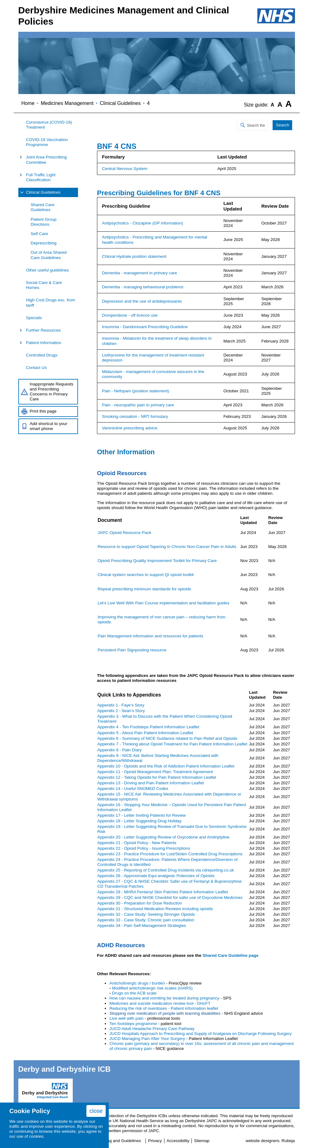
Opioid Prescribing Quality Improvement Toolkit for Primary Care (157, 560)
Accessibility (178, 1140)
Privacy (155, 1140)
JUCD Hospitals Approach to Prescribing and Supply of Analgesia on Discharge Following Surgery (200, 1033)
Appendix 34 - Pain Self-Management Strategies (141, 925)
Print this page (43, 411)
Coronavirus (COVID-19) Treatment (49, 125)
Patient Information (43, 342)
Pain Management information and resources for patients (150, 636)
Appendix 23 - (169, 854)
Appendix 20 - (163, 837)
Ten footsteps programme (133, 1023)
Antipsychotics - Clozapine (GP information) (142, 223)
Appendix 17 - (141, 815)
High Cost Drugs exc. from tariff (50, 302)
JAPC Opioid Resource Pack (124, 532)
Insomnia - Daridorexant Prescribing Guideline (145, 326)
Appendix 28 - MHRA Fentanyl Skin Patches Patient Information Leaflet (162, 892)
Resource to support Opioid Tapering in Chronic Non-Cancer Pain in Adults (167, 546)
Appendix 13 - (150, 783)
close (96, 1111)
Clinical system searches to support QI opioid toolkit (146, 574)
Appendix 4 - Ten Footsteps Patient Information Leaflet (148, 727)
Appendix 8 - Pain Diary (119, 750)
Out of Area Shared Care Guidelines (49, 255)
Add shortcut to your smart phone (48, 426)
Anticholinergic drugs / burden (137, 983)
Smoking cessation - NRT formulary (135, 416)
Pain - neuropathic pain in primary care (138, 405)
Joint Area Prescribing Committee (46, 159)
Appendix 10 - (165, 766)
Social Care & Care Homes (44, 285)
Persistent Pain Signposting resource (132, 650)
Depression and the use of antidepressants (142, 301)
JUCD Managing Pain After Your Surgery (147, 1038)
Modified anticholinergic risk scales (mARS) (152, 988)
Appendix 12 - (156, 777)
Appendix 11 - (155, 771)
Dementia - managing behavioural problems (142, 287)
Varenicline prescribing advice (129, 428)
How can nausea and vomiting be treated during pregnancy (164, 998)
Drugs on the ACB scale (134, 993)
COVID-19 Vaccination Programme (47, 142)
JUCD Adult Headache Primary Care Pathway (152, 1028)
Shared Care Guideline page (230, 955)
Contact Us (36, 367)
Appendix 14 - (132, 788)
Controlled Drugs (42, 355)
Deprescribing (44, 243)
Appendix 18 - (139, 821)
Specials (34, 317)
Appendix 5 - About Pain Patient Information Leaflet (145, 732)
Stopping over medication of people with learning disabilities (164, 1013)
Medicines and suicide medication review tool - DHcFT (159, 1003)
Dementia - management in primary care (139, 273)
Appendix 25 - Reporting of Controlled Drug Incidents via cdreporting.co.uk (165, 870)
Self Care (39, 233)
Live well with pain (126, 1018)
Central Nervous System (124, 168)
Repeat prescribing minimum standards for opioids (144, 589)
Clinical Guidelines (43, 192)
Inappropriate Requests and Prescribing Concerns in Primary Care (51, 392)
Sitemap (201, 1140)
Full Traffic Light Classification (41, 177)
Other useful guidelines (47, 270)
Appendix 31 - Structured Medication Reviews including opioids (155, 908)
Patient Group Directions (44, 222)
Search (282, 125)
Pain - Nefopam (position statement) (135, 391)
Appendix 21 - (136, 842)
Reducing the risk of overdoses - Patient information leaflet (163, 1008)
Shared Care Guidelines (43, 207)
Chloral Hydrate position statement (134, 256)
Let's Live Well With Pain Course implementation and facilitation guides (163, 603)
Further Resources (43, 330)
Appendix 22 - (143, 848)
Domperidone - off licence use (130, 315)
